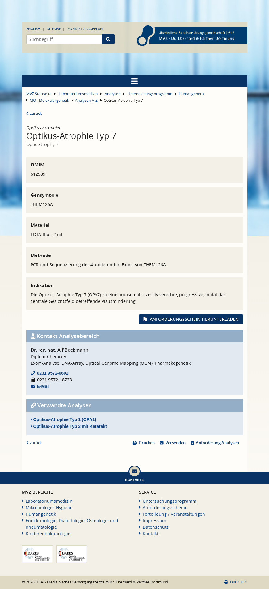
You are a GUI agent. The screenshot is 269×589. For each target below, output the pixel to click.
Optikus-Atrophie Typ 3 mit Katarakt (69, 426)
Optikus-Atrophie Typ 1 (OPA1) (63, 419)
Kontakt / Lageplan (85, 28)
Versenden (176, 442)
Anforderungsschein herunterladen (194, 319)
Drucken (147, 442)
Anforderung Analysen (217, 442)
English (33, 28)
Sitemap (54, 28)
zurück (34, 113)
